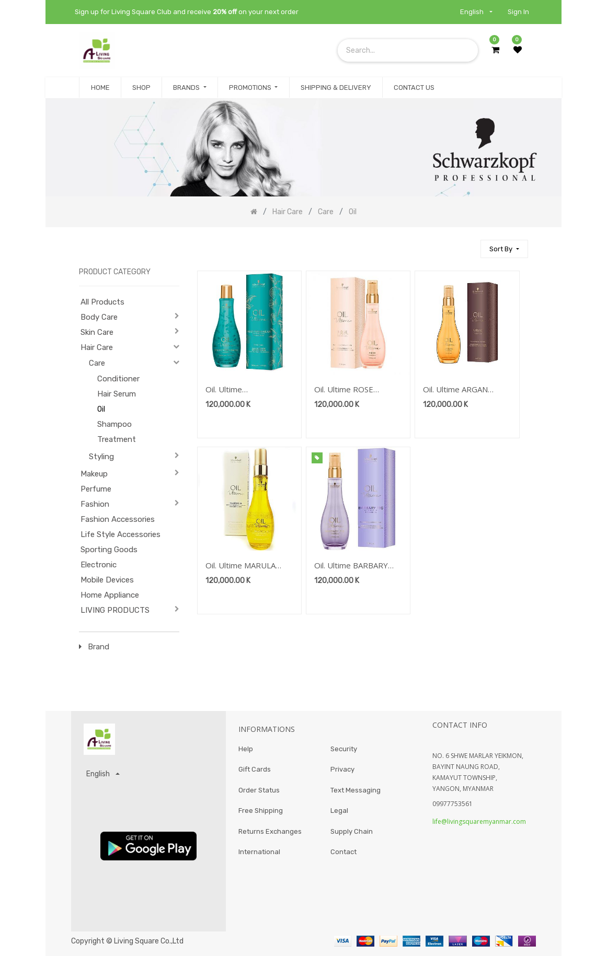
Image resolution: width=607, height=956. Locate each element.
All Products (102, 302)
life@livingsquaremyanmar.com (479, 821)
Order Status (259, 790)
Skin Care (97, 332)
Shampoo (114, 424)
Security (343, 749)
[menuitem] (100, 87)
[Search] (468, 244)
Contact (343, 852)
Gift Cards (254, 770)
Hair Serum (116, 394)
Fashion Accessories (118, 519)
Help (245, 749)
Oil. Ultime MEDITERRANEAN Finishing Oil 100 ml (239, 390)
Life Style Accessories (121, 534)
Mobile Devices (107, 580)
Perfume (96, 489)
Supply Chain (351, 831)
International (259, 852)
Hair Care (97, 347)
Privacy (342, 770)
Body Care (99, 317)
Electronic (99, 564)
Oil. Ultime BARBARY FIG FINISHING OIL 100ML (351, 566)
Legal (339, 811)
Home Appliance (110, 595)
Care (97, 363)
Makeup (94, 474)
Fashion (95, 504)
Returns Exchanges (270, 831)
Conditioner (118, 378)
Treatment (116, 439)
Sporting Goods (109, 549)
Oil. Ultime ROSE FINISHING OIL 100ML (355, 390)
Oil (101, 409)
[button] (504, 249)
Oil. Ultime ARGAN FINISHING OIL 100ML (464, 390)
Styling (101, 456)
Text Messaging (355, 790)
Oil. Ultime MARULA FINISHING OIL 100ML (246, 566)
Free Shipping (260, 811)
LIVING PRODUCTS (115, 610)
